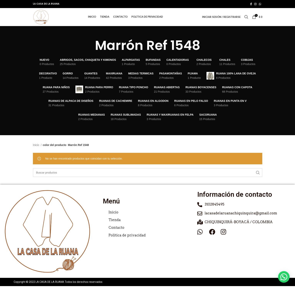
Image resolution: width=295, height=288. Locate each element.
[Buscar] (246, 18)
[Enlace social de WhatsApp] (260, 4)
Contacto (116, 230)
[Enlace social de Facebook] (251, 4)
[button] (284, 277)
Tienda (115, 222)
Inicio (36, 147)
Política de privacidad (127, 237)
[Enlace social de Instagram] (255, 4)
